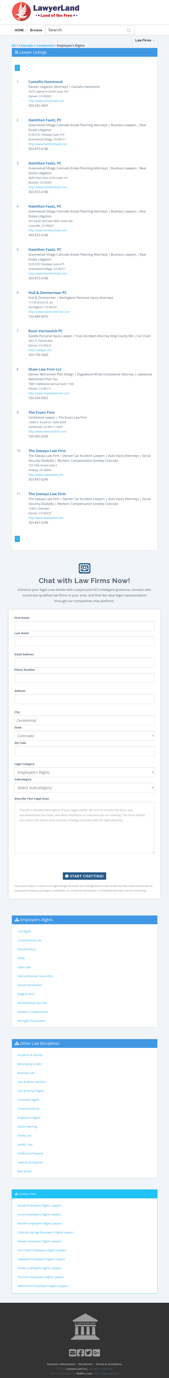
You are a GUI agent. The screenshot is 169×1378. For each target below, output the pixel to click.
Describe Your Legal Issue (32, 798)
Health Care (25, 1144)
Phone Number (25, 670)
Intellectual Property (30, 1153)
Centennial (44, 45)
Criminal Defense (28, 1108)
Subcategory (23, 779)
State (18, 727)
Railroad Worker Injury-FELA (35, 976)
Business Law (26, 1073)
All (14, 45)
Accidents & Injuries (30, 1055)
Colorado (26, 45)
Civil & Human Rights (31, 1091)
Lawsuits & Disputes (30, 1162)
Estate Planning (27, 1126)
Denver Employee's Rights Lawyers (39, 1241)
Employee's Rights (36, 919)
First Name (22, 618)
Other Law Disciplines (39, 1043)
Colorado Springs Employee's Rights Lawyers (46, 1232)
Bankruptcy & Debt (30, 1064)
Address (20, 691)
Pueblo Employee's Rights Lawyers (39, 1268)
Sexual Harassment (30, 985)
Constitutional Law (29, 940)
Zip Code (20, 743)
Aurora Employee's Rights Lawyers (39, 1214)
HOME (19, 30)
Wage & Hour (26, 994)
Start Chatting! (84, 876)
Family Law (25, 1135)
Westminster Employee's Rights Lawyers (43, 1286)
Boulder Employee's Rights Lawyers (40, 1223)
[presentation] (84, 862)
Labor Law (24, 967)
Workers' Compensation (33, 1012)
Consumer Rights (28, 1100)
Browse (36, 30)
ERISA (21, 958)
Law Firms (144, 40)
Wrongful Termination (32, 1021)
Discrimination (27, 949)
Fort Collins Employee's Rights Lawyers (42, 1250)
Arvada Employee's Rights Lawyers (39, 1205)
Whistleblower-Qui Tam (32, 1003)
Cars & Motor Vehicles (32, 1082)
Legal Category (25, 764)
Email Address (24, 654)
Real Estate (25, 1171)
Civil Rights (24, 931)
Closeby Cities (27, 1194)
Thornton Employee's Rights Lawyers (41, 1277)
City (17, 712)
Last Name (22, 633)
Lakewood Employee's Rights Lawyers (41, 1259)
